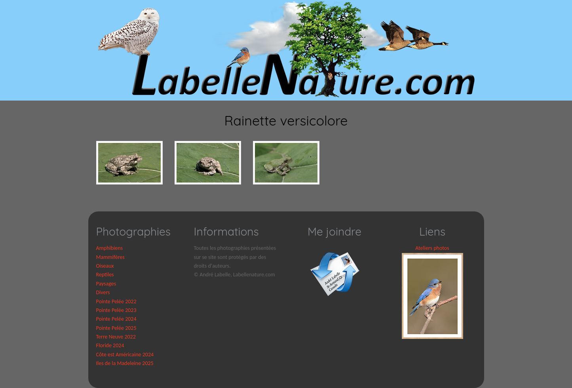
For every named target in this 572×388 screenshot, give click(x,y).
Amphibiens (109, 248)
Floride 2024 (110, 345)
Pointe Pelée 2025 (116, 328)
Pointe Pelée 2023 (116, 310)
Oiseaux (105, 265)
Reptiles (105, 274)
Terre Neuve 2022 (116, 336)
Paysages (106, 283)
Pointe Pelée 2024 (116, 319)
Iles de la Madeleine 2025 (125, 363)
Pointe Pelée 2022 (116, 301)
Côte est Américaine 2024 (125, 354)
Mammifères (110, 257)
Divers (103, 292)
